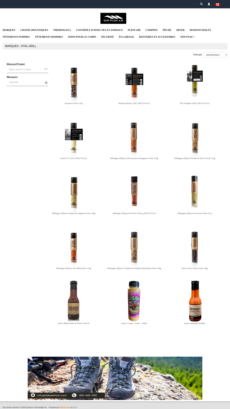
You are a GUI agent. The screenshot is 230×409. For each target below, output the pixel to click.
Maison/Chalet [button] (200, 30)
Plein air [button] (134, 30)
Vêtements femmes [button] (16, 37)
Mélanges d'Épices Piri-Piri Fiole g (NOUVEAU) (134, 213)
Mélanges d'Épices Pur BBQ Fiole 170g (73, 268)
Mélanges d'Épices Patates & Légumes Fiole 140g (73, 213)
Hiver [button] (180, 30)
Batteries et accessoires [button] (157, 37)
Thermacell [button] (62, 30)
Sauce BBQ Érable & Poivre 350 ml (73, 323)
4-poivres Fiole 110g (74, 103)
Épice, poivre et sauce (20, 69)
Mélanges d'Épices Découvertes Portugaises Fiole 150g (134, 158)
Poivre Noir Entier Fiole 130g (195, 268)
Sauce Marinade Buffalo (194, 323)
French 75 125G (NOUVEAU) (73, 158)
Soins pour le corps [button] (82, 37)
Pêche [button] (167, 30)
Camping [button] (151, 30)
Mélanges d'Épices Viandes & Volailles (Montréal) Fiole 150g (134, 268)
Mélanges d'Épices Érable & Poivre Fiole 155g (194, 158)
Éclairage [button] (126, 37)
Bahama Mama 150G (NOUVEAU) (134, 103)
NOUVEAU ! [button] (187, 37)
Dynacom (65, 407)
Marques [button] (9, 30)
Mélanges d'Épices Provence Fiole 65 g (195, 213)
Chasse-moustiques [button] (34, 30)
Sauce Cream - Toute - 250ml (134, 323)
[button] (217, 4)
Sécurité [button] (107, 37)
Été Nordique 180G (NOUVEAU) (194, 103)
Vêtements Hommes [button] (49, 37)
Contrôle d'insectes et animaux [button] (99, 30)
